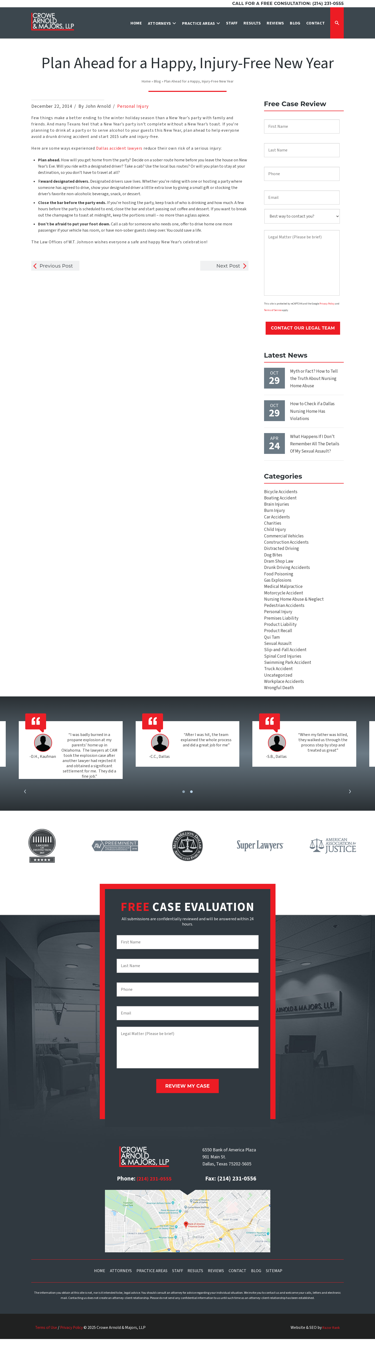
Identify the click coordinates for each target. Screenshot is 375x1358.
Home (146, 81)
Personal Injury (133, 106)
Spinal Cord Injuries (282, 674)
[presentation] (25, 813)
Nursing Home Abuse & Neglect (294, 610)
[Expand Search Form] (337, 23)
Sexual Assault (278, 660)
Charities (272, 526)
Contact (237, 1289)
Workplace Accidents (284, 702)
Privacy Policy (327, 304)
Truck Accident (278, 688)
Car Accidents (277, 519)
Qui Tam (272, 653)
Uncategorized (278, 695)
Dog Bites (273, 561)
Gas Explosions (278, 589)
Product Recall (278, 646)
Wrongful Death (279, 709)
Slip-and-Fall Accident (284, 667)
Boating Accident (280, 498)
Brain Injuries (276, 505)
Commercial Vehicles (284, 540)
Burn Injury (274, 512)
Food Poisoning (279, 582)
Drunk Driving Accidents (287, 575)
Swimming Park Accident (288, 681)
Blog (157, 81)
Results (195, 1289)
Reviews (216, 1289)
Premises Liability (281, 632)
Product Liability (280, 639)
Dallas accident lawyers (119, 148)
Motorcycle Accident (284, 603)
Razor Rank (329, 1346)
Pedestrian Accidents (284, 617)
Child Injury (274, 533)
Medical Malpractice (283, 596)
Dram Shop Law (279, 568)
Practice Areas (151, 1289)
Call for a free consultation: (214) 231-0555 (288, 3)
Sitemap (274, 1289)
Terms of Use (46, 1346)
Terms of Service (273, 311)
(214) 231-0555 (154, 1197)
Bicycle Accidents (280, 491)
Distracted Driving (281, 554)
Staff (177, 1289)
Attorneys (121, 1289)
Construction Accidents (286, 547)
